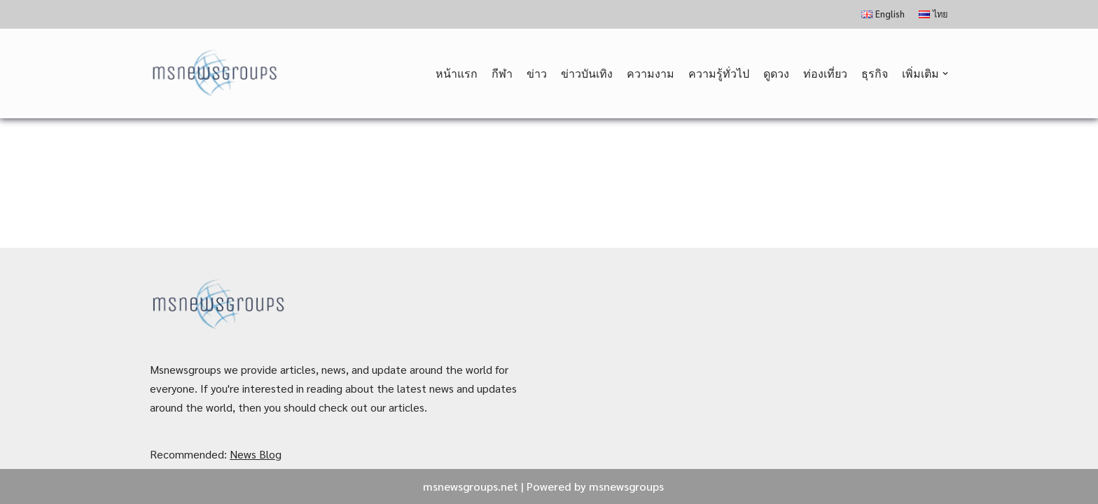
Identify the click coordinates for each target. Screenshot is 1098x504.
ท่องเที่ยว (825, 73)
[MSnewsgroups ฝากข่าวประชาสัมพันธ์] (216, 73)
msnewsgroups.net (470, 486)
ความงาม (650, 73)
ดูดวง (776, 73)
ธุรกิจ (874, 73)
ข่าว (537, 73)
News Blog (256, 454)
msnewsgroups (626, 486)
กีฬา (502, 73)
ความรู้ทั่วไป (718, 73)
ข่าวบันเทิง (587, 73)
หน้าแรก (457, 73)
